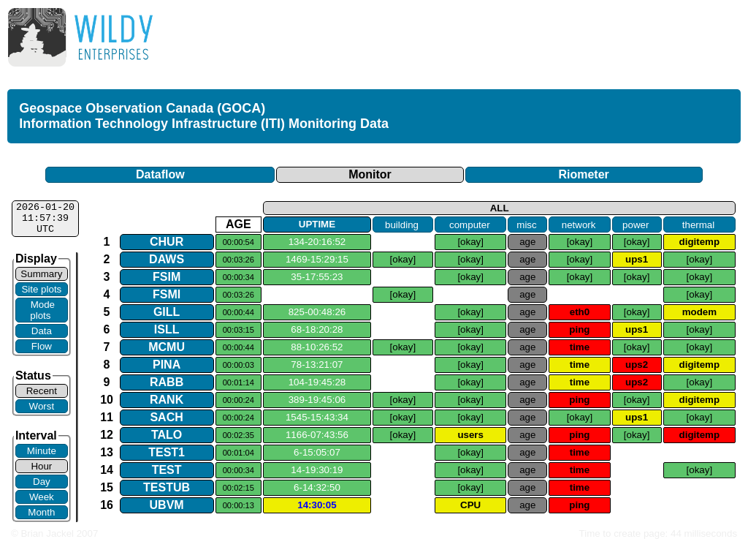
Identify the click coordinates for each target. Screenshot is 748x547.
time (579, 347)
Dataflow (160, 174)
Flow (41, 346)
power (635, 224)
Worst (42, 406)
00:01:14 (238, 382)
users (470, 434)
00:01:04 (238, 452)
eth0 (579, 311)
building (402, 224)
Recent (41, 390)
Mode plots (42, 310)
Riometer (583, 174)
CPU (470, 504)
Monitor (370, 174)
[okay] (470, 241)
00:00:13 (238, 505)
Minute (41, 450)
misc (526, 224)
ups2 (636, 364)
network (579, 224)
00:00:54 (238, 242)
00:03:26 (238, 259)
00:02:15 (238, 487)
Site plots (41, 289)
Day (41, 481)
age (527, 241)
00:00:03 (238, 365)
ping (579, 329)
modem (699, 311)
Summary (41, 273)
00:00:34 (238, 277)
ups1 (636, 259)
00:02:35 (238, 435)
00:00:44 (238, 312)
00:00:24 (238, 400)
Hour (41, 466)
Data (41, 330)
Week (41, 496)
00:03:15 (238, 329)
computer (469, 224)
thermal (698, 224)
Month (41, 512)
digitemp (699, 241)
